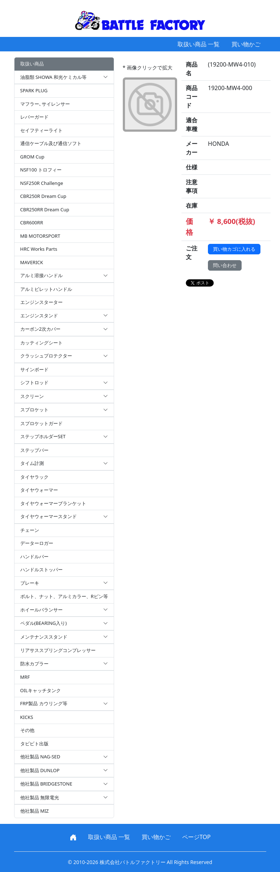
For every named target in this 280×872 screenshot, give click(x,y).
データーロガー (36, 543)
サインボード (34, 369)
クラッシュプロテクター (64, 356)
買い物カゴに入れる (234, 249)
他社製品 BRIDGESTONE (64, 784)
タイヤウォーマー (39, 490)
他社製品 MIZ (34, 811)
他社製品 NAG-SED (64, 757)
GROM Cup (32, 156)
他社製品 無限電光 (64, 797)
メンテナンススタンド (64, 637)
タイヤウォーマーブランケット (53, 503)
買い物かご (245, 44)
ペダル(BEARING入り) (64, 623)
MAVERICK (31, 262)
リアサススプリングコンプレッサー (58, 650)
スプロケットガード (41, 423)
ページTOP (196, 837)
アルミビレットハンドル (46, 289)
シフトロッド (64, 382)
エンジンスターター (41, 302)
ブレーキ (64, 583)
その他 (27, 730)
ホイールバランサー (64, 610)
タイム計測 (64, 463)
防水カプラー (64, 664)
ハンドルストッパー (41, 569)
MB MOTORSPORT (40, 236)
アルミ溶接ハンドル (64, 275)
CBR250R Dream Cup (43, 196)
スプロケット (64, 410)
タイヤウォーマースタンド (64, 516)
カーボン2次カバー (64, 329)
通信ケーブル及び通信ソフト (51, 143)
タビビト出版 (34, 743)
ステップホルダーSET (64, 436)
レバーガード (34, 117)
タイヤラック (34, 477)
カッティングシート (41, 342)
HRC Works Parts (38, 249)
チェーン (29, 530)
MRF (25, 677)
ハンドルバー (34, 556)
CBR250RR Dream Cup (45, 209)
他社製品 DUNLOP (64, 770)
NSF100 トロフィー (41, 169)
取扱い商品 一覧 (198, 44)
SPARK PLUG (34, 90)
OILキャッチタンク (40, 690)
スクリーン (64, 396)
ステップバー (34, 450)
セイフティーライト (41, 130)
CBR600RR (31, 222)
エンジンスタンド (64, 315)
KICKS (26, 717)
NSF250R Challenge (41, 183)
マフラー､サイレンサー (45, 104)
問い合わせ (225, 265)
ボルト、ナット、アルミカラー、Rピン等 (64, 596)
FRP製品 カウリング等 (64, 703)
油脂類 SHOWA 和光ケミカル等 (64, 77)
